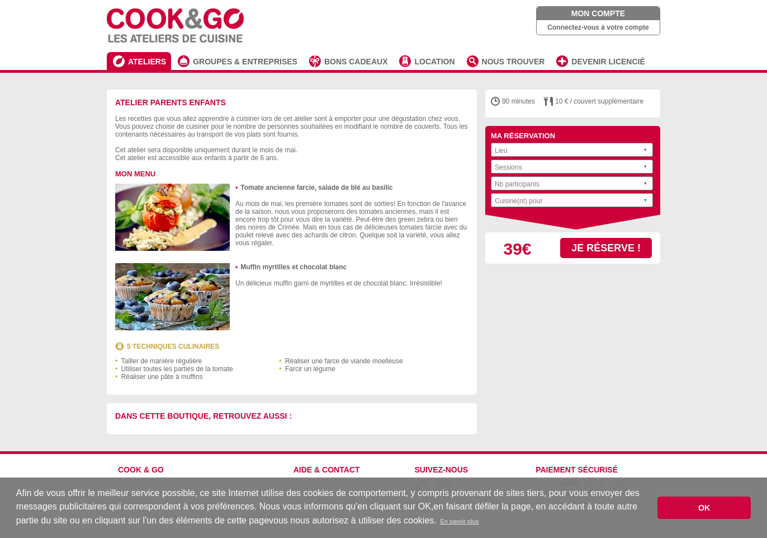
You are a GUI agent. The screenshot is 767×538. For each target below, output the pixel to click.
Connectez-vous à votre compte (597, 27)
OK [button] (704, 507)
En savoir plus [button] (459, 521)
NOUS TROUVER (513, 61)
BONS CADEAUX (356, 61)
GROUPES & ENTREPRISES (245, 61)
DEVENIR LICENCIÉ (608, 61)
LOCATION (434, 61)
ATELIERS (147, 61)
